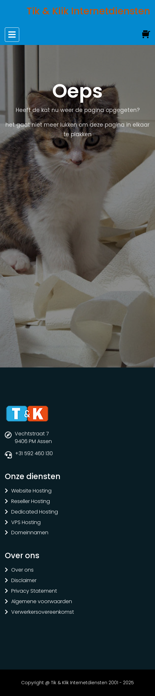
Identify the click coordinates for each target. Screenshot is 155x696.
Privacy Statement (34, 591)
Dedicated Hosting (34, 512)
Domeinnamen (29, 532)
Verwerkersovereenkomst (42, 612)
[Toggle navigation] (12, 34)
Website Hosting (31, 491)
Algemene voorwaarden (41, 601)
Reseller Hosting (30, 501)
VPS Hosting (26, 522)
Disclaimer (24, 580)
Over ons (22, 570)
